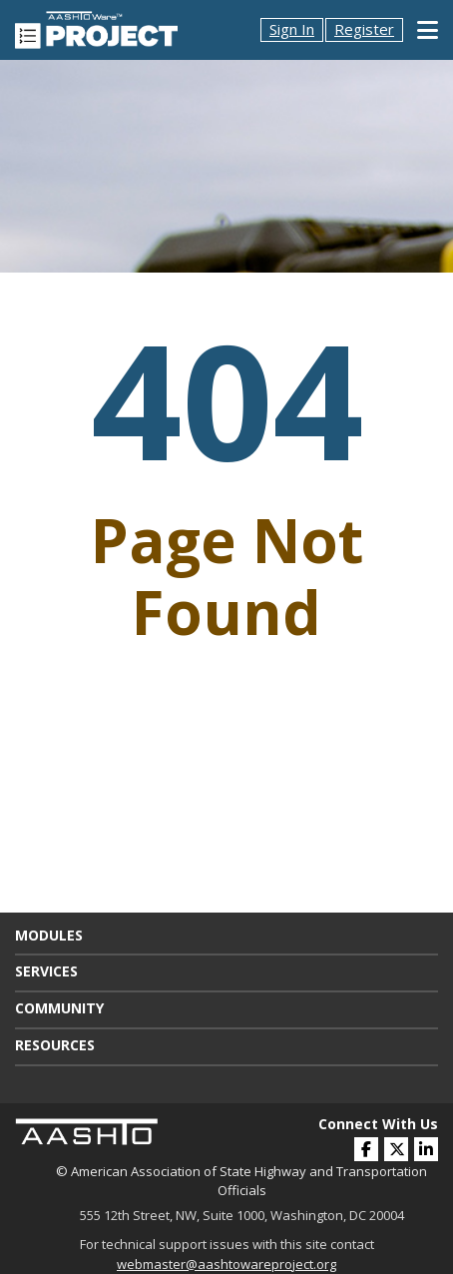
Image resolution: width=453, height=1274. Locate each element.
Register (364, 29)
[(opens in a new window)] (426, 1149)
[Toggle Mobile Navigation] (427, 30)
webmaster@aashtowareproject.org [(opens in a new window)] (226, 1264)
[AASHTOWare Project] (96, 28)
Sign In (291, 29)
